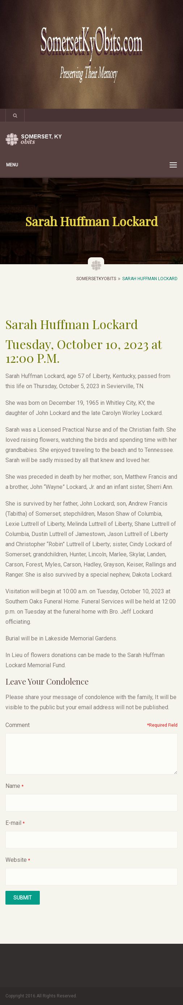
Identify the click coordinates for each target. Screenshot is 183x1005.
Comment (17, 725)
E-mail (13, 822)
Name (12, 785)
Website (16, 859)
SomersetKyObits (96, 278)
